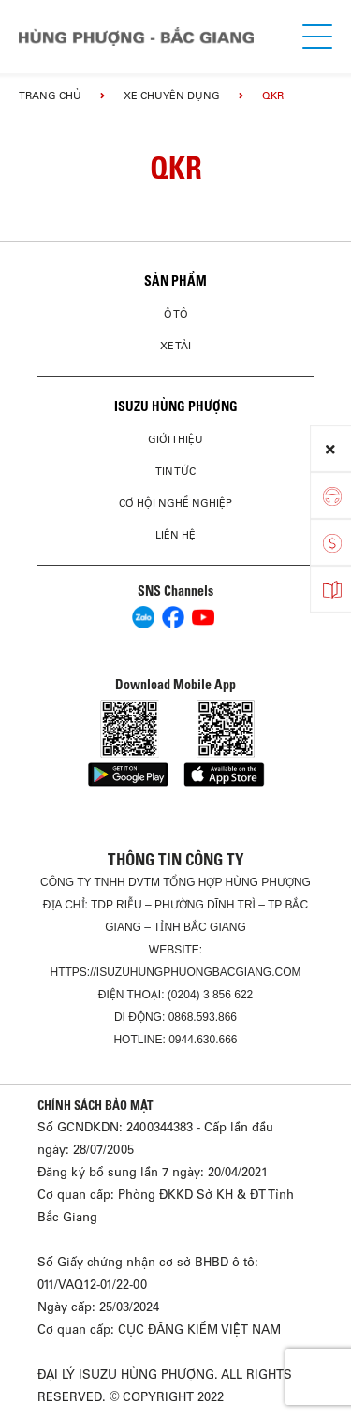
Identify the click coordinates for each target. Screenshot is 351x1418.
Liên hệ (175, 534)
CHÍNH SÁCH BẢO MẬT (95, 1105)
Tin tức (175, 471)
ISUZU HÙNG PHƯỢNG (176, 406)
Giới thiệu (175, 439)
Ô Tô (176, 313)
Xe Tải (175, 345)
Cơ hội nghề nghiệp (175, 502)
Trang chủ (50, 95)
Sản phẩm (175, 281)
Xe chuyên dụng (172, 95)
